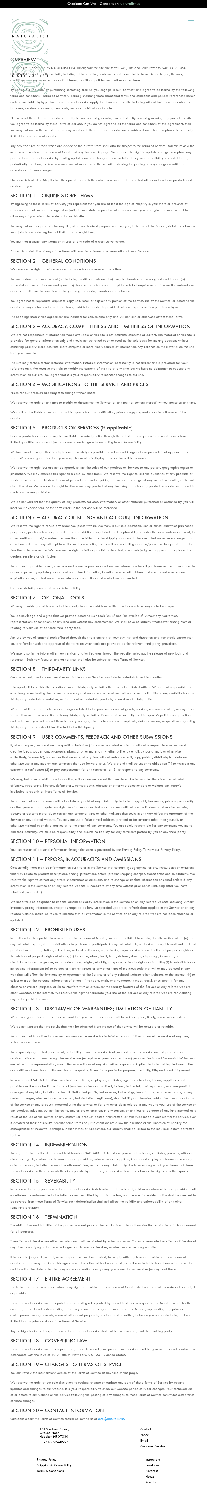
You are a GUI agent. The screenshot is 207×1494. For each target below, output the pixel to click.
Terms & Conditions (50, 1471)
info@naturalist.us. (111, 1419)
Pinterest (152, 1471)
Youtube (151, 1482)
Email (144, 1440)
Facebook (152, 1465)
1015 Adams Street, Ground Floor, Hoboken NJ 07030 (54, 1433)
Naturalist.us (130, 4)
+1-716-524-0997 (54, 1442)
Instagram (153, 1459)
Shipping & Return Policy (54, 1465)
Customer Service (152, 1446)
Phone (144, 1435)
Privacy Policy (46, 1459)
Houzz (150, 1476)
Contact (145, 1429)
